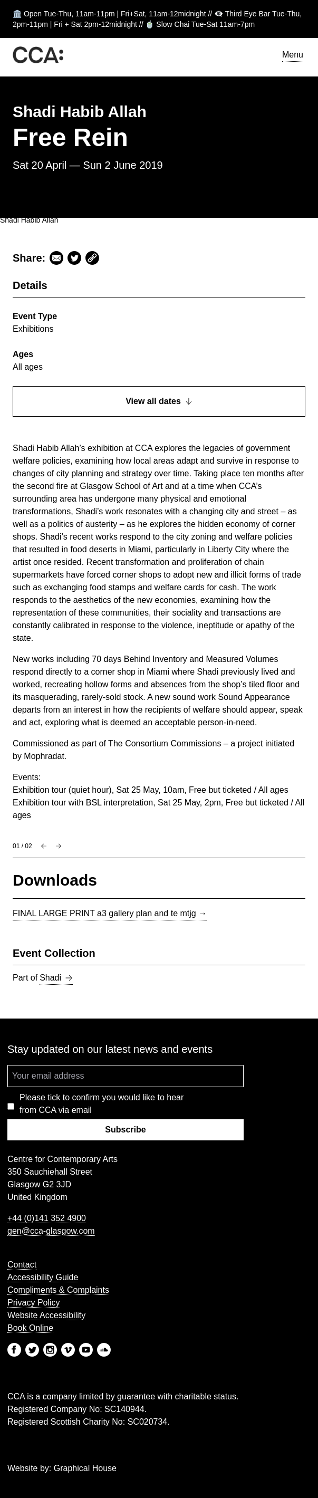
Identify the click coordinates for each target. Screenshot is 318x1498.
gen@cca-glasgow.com (51, 1230)
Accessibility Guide (42, 1277)
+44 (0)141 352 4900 (46, 1218)
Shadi (56, 978)
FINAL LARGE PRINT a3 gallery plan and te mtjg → (110, 913)
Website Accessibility (46, 1315)
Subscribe (125, 1129)
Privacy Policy (33, 1302)
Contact (21, 1264)
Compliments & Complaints (58, 1289)
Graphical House (85, 1468)
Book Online (30, 1327)
